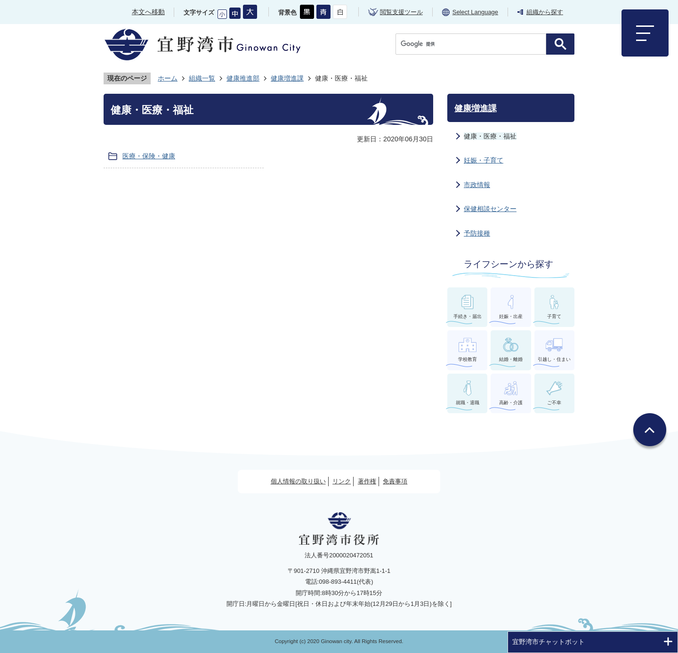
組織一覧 (202, 78)
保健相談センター (490, 208)
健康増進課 (287, 78)
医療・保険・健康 (148, 156)
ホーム (168, 78)
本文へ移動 (148, 12)
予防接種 (477, 233)
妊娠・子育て (483, 160)
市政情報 (477, 184)
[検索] (473, 44)
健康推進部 (242, 78)
